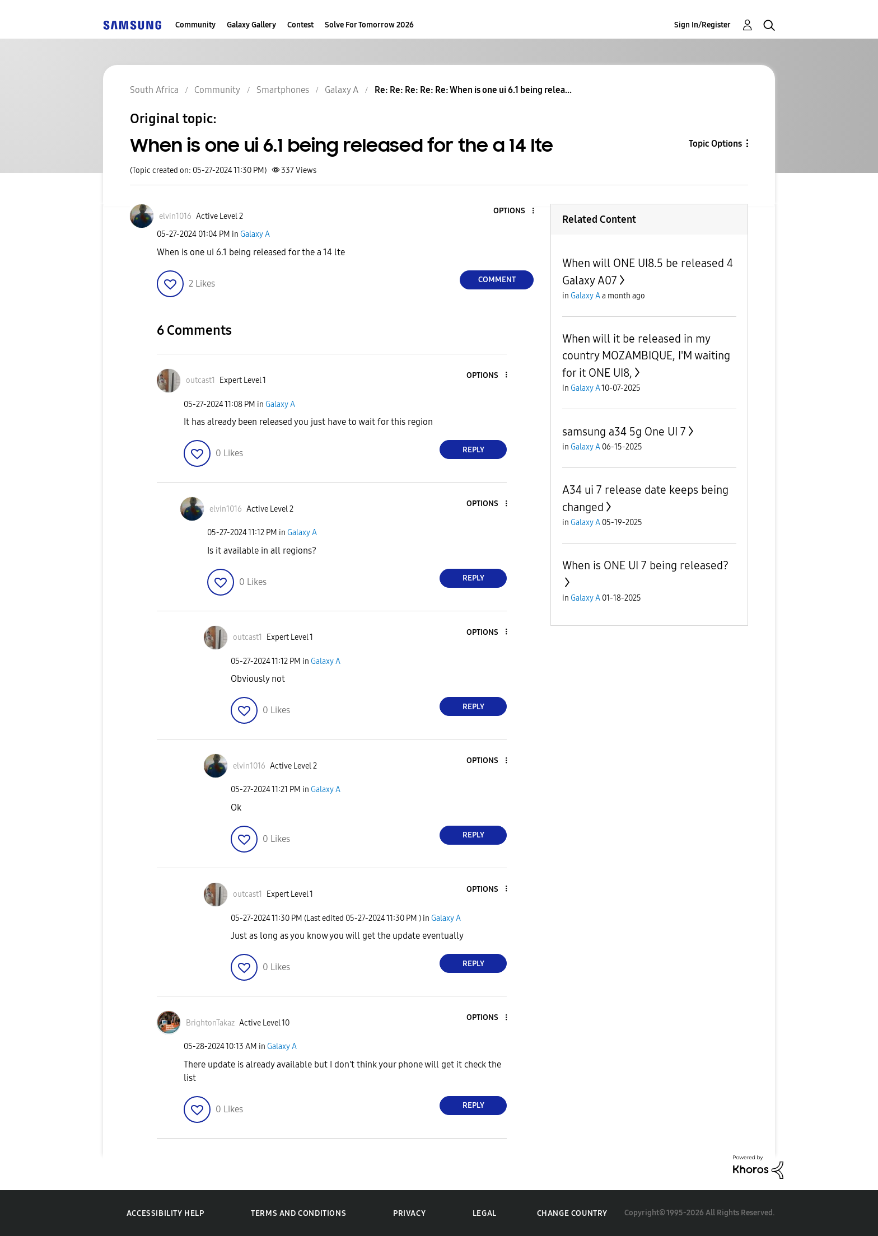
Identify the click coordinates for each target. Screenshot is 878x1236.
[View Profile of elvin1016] (175, 216)
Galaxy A (255, 234)
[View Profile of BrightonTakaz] (210, 1023)
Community (195, 25)
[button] (514, 211)
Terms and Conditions (298, 1213)
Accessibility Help (165, 1213)
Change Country (572, 1213)
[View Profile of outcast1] (200, 380)
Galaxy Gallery (251, 25)
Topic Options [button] (715, 143)
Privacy (409, 1213)
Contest (300, 25)
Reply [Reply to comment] (473, 450)
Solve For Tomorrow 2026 (369, 25)
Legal (485, 1213)
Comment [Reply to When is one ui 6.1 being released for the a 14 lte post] (497, 279)
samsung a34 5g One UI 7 (624, 431)
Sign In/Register (702, 25)
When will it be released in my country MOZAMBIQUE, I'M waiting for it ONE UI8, (646, 356)
